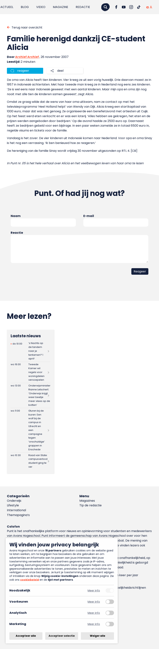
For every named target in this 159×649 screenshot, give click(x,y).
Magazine (60, 7)
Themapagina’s (18, 515)
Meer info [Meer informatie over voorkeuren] (94, 602)
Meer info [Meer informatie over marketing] (94, 624)
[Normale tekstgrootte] (147, 7)
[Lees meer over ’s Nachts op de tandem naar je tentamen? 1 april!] (30, 351)
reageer (23, 71)
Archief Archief (27, 57)
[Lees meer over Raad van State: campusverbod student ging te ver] (30, 461)
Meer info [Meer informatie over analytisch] (94, 613)
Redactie (83, 7)
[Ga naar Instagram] (131, 7)
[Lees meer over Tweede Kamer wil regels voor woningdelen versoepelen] (30, 372)
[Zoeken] (105, 7)
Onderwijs (14, 501)
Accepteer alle (26, 636)
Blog (25, 7)
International (16, 510)
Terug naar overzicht (27, 27)
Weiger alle (97, 636)
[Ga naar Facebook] (116, 7)
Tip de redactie (90, 505)
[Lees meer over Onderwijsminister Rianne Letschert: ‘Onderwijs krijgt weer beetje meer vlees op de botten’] (30, 395)
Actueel (6, 7)
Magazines (87, 501)
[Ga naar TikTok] (138, 7)
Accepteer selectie (62, 636)
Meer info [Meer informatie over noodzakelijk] (94, 590)
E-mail (88, 216)
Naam (16, 216)
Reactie (17, 233)
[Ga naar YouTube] (123, 7)
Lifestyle (13, 505)
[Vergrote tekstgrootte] (151, 7)
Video (40, 7)
